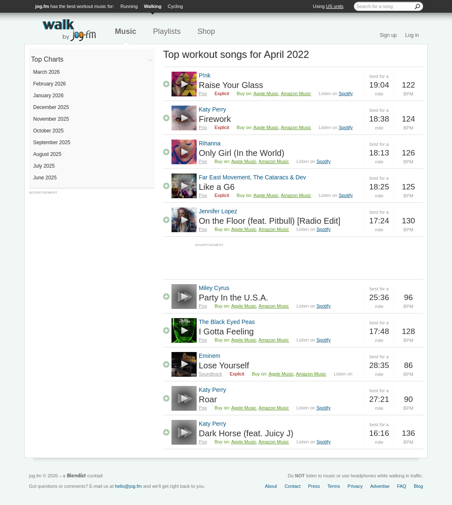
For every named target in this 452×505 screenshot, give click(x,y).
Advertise (380, 486)
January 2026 (48, 95)
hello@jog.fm (128, 486)
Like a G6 (217, 187)
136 (408, 433)
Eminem (209, 355)
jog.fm (42, 6)
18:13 (379, 152)
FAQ (401, 486)
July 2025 (44, 166)
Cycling (175, 6)
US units (334, 6)
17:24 (379, 220)
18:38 (379, 118)
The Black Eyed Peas (227, 322)
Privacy (355, 486)
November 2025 (51, 119)
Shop (206, 31)
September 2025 (51, 142)
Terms (333, 486)
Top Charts (47, 59)
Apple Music (265, 93)
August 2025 (47, 154)
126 (408, 152)
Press (314, 486)
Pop (203, 93)
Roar (208, 399)
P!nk (204, 75)
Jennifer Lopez (218, 211)
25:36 (379, 297)
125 (408, 186)
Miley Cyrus (214, 288)
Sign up (388, 35)
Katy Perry (212, 109)
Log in (412, 35)
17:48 (379, 331)
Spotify (346, 93)
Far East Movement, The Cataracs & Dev (252, 177)
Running (129, 6)
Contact (293, 486)
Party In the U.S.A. (233, 297)
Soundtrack (210, 373)
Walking (152, 6)
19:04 (379, 84)
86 (408, 365)
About (271, 486)
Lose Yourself (224, 365)
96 (408, 297)
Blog (418, 486)
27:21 (379, 399)
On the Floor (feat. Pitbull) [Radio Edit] (269, 220)
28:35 (379, 365)
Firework (215, 119)
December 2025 (51, 107)
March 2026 (46, 72)
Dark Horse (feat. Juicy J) (246, 433)
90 (408, 399)
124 (408, 118)
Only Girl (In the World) (241, 153)
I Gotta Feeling (226, 331)
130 (408, 220)
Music (125, 31)
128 (408, 331)
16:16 (379, 433)
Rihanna (210, 143)
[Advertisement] (92, 247)
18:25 (379, 186)
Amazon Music (296, 93)
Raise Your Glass (231, 85)
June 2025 (45, 178)
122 (408, 84)
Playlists (167, 31)
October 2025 (48, 131)
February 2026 (49, 84)
